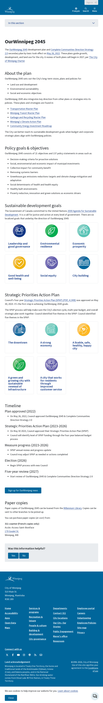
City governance (37, 638)
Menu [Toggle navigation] (94, 10)
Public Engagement (63, 631)
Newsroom (58, 641)
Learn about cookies (68, 690)
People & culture (38, 625)
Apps (7, 618)
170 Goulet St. (12, 531)
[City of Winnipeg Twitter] (7, 655)
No (24, 555)
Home (8, 608)
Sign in (90, 2)
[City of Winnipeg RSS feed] (35, 655)
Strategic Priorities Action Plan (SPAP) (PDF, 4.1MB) (50, 300)
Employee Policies (86, 622)
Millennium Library (72, 508)
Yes (13, 555)
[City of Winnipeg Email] (41, 655)
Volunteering (84, 618)
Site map (82, 627)
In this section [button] (51, 23)
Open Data (10, 622)
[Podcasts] (29, 655)
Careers (81, 613)
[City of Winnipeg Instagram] (24, 655)
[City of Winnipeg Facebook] (12, 655)
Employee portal (86, 608)
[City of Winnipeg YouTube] (18, 655)
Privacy (81, 632)
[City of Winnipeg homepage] (13, 580)
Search (86, 10)
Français (76, 11)
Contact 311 (59, 613)
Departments (60, 608)
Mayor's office (60, 636)
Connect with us (13, 649)
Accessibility (11, 613)
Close (11, 697)
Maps (7, 627)
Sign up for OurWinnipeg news (23, 490)
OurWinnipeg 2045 (18, 49)
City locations (60, 618)
